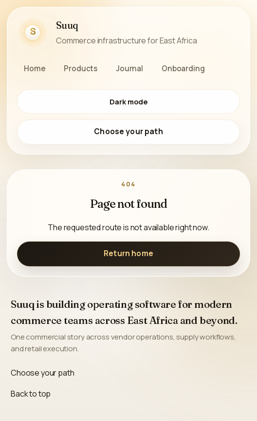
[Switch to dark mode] (128, 101)
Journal (129, 68)
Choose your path (128, 131)
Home (34, 68)
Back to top (31, 393)
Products (80, 68)
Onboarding (183, 68)
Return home (128, 253)
